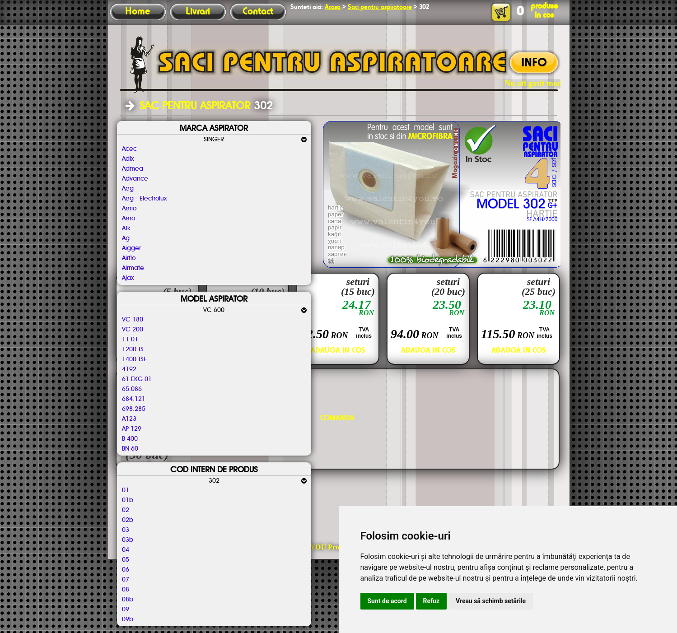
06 (125, 570)
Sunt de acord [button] (387, 601)
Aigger (131, 248)
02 (125, 510)
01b (127, 500)
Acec (129, 149)
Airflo (128, 258)
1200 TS (133, 349)
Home (137, 11)
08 (125, 589)
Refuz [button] (431, 601)
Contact (258, 11)
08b (127, 599)
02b (127, 520)
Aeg (128, 189)
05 (125, 560)
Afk (126, 228)
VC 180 (132, 319)
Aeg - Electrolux (144, 198)
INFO (534, 63)
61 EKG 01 (137, 379)
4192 (129, 369)
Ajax (128, 278)
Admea (132, 169)
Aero (128, 218)
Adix (128, 159)
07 (125, 580)
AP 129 (131, 429)
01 (125, 490)
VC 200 (132, 329)
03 (125, 530)
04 (125, 550)
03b (127, 540)
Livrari (198, 11)
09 (125, 609)
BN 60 (130, 449)
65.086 (132, 389)
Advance (135, 179)
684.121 (133, 399)
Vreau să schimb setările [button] (491, 601)
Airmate (133, 268)
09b (127, 619)
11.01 (130, 339)
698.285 (133, 409)
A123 (129, 419)
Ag (126, 238)
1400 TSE (134, 359)
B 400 (130, 439)
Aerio (129, 208)
